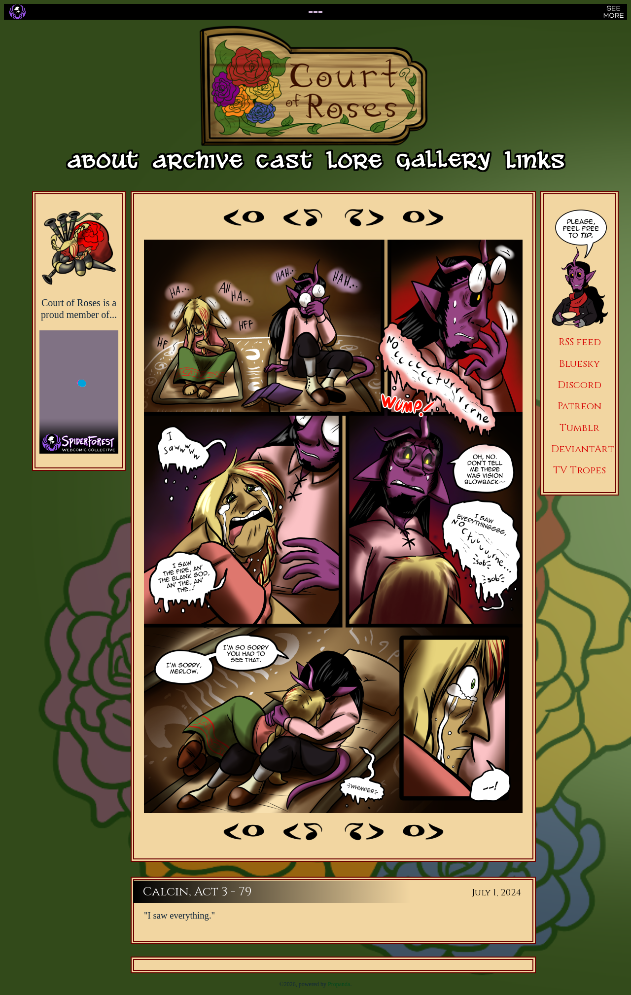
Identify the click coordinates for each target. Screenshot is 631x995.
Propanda (339, 984)
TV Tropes (579, 470)
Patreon (579, 406)
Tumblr (579, 427)
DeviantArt (582, 449)
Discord (579, 384)
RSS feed (580, 342)
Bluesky (579, 363)
